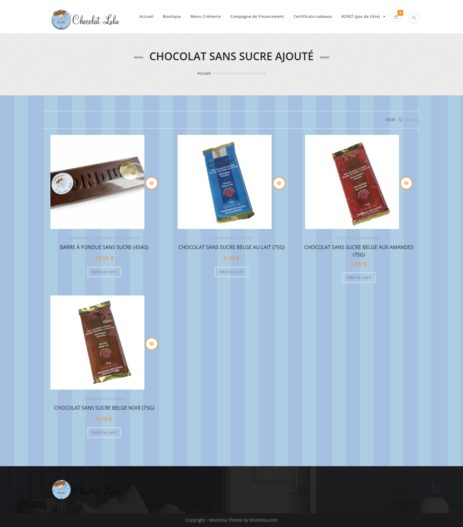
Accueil (204, 73)
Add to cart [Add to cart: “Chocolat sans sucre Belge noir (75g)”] (104, 432)
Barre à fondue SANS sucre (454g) (104, 247)
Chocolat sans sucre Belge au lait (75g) (231, 247)
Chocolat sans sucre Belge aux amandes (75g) (359, 250)
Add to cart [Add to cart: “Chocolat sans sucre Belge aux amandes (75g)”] (359, 277)
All (416, 119)
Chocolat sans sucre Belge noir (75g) (104, 407)
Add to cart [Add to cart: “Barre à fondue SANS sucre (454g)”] (104, 271)
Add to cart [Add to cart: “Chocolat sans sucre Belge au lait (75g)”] (231, 271)
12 (400, 119)
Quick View (151, 183)
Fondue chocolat (126, 238)
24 (408, 119)
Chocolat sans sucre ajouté (90, 238)
